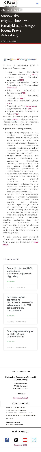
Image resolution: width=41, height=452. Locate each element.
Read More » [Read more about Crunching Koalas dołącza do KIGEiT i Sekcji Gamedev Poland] (11, 342)
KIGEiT (35, 75)
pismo (15, 119)
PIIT (23, 93)
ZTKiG (15, 114)
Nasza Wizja (31, 106)
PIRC (9, 103)
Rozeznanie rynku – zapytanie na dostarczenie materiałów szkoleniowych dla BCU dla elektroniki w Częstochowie (20, 304)
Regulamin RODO (20, 445)
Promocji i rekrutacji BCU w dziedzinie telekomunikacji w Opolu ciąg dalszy (20, 272)
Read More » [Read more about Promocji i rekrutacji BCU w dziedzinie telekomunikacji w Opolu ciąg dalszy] (11, 282)
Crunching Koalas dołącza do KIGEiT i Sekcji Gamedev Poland (20, 334)
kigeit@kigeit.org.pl (20, 398)
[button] (37, 3)
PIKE (22, 98)
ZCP (29, 109)
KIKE (21, 80)
